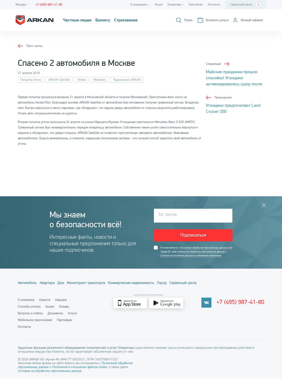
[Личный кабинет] (246, 20)
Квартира (53, 288)
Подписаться (193, 236)
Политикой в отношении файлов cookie (79, 372)
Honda (81, 80)
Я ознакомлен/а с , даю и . (194, 255)
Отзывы (64, 311)
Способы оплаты (29, 311)
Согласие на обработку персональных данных (50, 376)
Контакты (213, 4)
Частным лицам (80, 20)
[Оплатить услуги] (210, 20)
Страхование (137, 20)
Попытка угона (30, 80)
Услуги (72, 318)
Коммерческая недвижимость (155, 288)
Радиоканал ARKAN (127, 80)
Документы (55, 318)
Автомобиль (28, 288)
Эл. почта (168, 215)
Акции (156, 4)
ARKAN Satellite (59, 80)
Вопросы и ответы (30, 318)
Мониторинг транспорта (103, 288)
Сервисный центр (245, 5)
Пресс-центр (34, 46)
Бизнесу (110, 20)
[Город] (23, 4)
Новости (44, 305)
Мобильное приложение (35, 325)
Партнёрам (194, 4)
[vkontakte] (209, 307)
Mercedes (99, 80)
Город (192, 288)
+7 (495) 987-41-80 (242, 308)
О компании (26, 305)
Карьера (61, 305)
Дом (72, 288)
